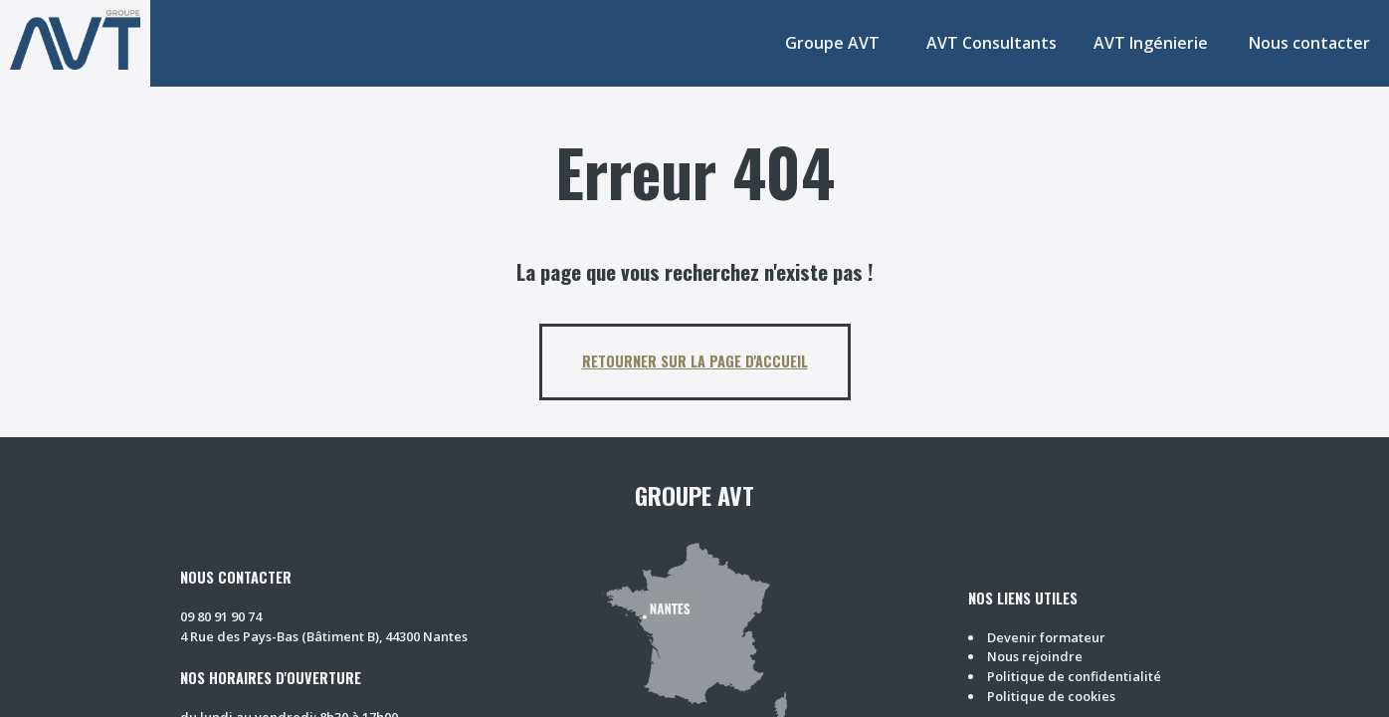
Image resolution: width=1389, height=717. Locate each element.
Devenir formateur (1046, 637)
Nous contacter (1309, 43)
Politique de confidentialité (1074, 676)
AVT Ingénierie (1150, 43)
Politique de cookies (1051, 696)
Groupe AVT (832, 43)
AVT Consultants (991, 43)
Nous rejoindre (1035, 656)
